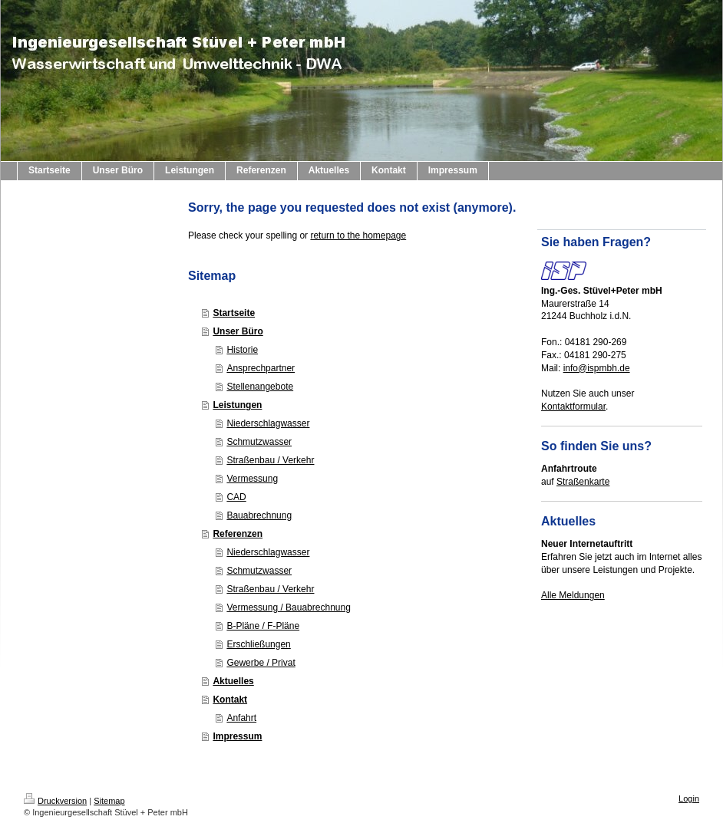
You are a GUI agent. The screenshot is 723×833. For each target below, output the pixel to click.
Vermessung (252, 478)
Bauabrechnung (259, 515)
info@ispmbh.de (596, 368)
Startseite (234, 313)
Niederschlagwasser (267, 423)
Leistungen (237, 405)
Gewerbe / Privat (260, 662)
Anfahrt (241, 718)
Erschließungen (258, 644)
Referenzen (237, 533)
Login (688, 798)
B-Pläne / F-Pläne (262, 626)
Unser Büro (237, 331)
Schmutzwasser (259, 441)
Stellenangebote (259, 386)
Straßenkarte (582, 481)
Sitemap (109, 800)
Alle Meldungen (573, 595)
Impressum (237, 736)
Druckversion (55, 800)
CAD (236, 497)
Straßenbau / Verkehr (270, 460)
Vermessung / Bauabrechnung (288, 607)
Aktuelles (233, 681)
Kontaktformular (573, 406)
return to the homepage (358, 235)
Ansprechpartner (260, 368)
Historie (242, 349)
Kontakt (230, 699)
